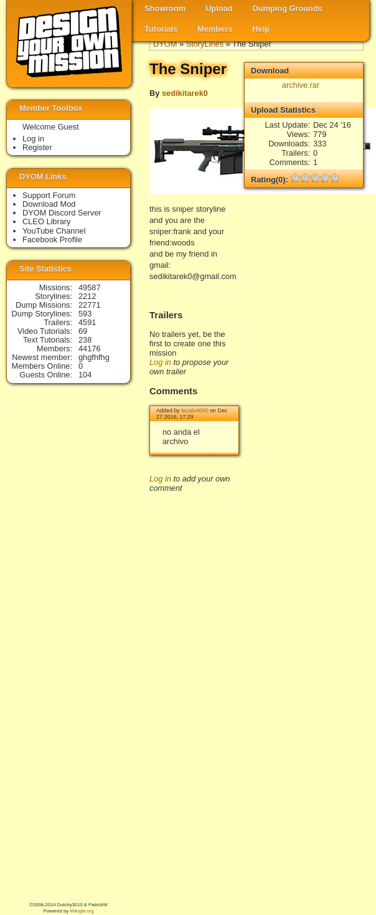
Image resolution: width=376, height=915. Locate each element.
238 (85, 339)
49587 (89, 287)
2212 (87, 296)
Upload (218, 8)
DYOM (165, 44)
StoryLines (204, 44)
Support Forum (48, 195)
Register (37, 147)
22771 (89, 305)
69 (82, 331)
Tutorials (160, 29)
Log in (160, 362)
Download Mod (48, 204)
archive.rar (300, 85)
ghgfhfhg (94, 357)
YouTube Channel (54, 230)
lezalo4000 (194, 410)
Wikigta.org (81, 911)
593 (85, 313)
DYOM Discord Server (61, 212)
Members (214, 29)
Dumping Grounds (287, 8)
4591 (87, 322)
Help (261, 29)
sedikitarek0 (185, 93)
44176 (89, 348)
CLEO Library (46, 221)
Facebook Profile (52, 239)
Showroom (165, 8)
